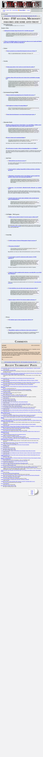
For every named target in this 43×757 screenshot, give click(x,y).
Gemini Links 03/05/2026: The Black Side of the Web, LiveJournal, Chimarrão (15, 479)
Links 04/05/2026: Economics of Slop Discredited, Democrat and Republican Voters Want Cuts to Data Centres (21, 410)
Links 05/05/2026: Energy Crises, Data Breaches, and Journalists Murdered (14, 402)
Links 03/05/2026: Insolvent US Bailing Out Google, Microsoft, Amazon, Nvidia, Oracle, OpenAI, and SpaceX (21, 453)
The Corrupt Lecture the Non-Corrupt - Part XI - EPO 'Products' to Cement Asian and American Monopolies (20, 475)
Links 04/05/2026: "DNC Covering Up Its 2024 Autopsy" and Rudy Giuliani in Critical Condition (18, 424)
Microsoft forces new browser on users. (17, 161)
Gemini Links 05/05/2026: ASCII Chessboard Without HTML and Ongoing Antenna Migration (18, 408)
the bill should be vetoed (15, 226)
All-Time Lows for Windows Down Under (8, 465)
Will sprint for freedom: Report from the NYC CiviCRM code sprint (19, 31)
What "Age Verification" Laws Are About (8, 370)
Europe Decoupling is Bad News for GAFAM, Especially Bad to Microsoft (14, 461)
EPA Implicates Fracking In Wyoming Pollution (17, 105)
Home (4, 10)
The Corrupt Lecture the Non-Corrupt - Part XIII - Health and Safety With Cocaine (15, 404)
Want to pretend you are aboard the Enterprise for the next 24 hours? (21, 51)
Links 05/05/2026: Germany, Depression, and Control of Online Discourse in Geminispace (17, 384)
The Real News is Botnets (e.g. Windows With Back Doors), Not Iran (13, 436)
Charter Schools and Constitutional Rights (16, 137)
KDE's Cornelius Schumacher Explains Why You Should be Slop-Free (13, 434)
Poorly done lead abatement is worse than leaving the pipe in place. (21, 114)
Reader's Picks (5, 28)
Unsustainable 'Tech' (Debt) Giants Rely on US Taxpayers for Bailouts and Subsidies (16, 389)
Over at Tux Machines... (5, 483)
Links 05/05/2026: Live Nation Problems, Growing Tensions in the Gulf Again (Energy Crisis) (17, 378)
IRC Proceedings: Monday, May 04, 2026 (8, 400)
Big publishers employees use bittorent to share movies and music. (23, 330)
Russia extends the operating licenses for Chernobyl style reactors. (20, 95)
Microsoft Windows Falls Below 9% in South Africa (10, 477)
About (7, 10)
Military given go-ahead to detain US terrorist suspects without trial (23, 217)
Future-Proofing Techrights (6, 391)
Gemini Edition (15, 10)
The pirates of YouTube (14, 246)
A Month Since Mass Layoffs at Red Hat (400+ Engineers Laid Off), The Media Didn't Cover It (18, 481)
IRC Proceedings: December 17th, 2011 (29, 16)
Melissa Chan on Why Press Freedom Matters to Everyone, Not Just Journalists (15, 444)
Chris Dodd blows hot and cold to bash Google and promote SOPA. (23, 288)
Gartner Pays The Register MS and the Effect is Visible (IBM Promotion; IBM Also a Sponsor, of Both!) (19, 380)
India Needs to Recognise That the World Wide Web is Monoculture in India (14, 463)
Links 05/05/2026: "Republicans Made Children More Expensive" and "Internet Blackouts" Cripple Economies (20, 368)
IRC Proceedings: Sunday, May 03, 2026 (8, 449)
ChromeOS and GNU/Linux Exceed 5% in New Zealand (11, 429)
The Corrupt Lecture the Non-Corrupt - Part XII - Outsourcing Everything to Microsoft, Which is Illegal (19, 442)
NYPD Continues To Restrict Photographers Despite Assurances (22, 240)
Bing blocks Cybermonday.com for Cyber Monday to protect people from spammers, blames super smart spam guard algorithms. (24, 176)
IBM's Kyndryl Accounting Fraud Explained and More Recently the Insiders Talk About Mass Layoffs (19, 467)
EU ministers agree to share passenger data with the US (20, 320)
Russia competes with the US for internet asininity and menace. (22, 300)
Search (28, 10)
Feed (4, 11)
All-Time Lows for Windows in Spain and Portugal (10, 473)
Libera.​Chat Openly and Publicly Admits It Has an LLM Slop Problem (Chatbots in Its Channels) (18, 415)
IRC (10, 10)
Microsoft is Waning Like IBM (6, 393)
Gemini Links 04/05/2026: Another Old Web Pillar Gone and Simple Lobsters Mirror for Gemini (18, 451)
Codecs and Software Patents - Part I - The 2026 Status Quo (11, 406)
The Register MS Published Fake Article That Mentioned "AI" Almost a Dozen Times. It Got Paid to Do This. (20, 382)
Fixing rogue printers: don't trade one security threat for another (20, 67)
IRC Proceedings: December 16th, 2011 (12, 16)
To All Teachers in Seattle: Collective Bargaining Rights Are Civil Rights (22, 148)
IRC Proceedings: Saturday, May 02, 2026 (8, 485)
